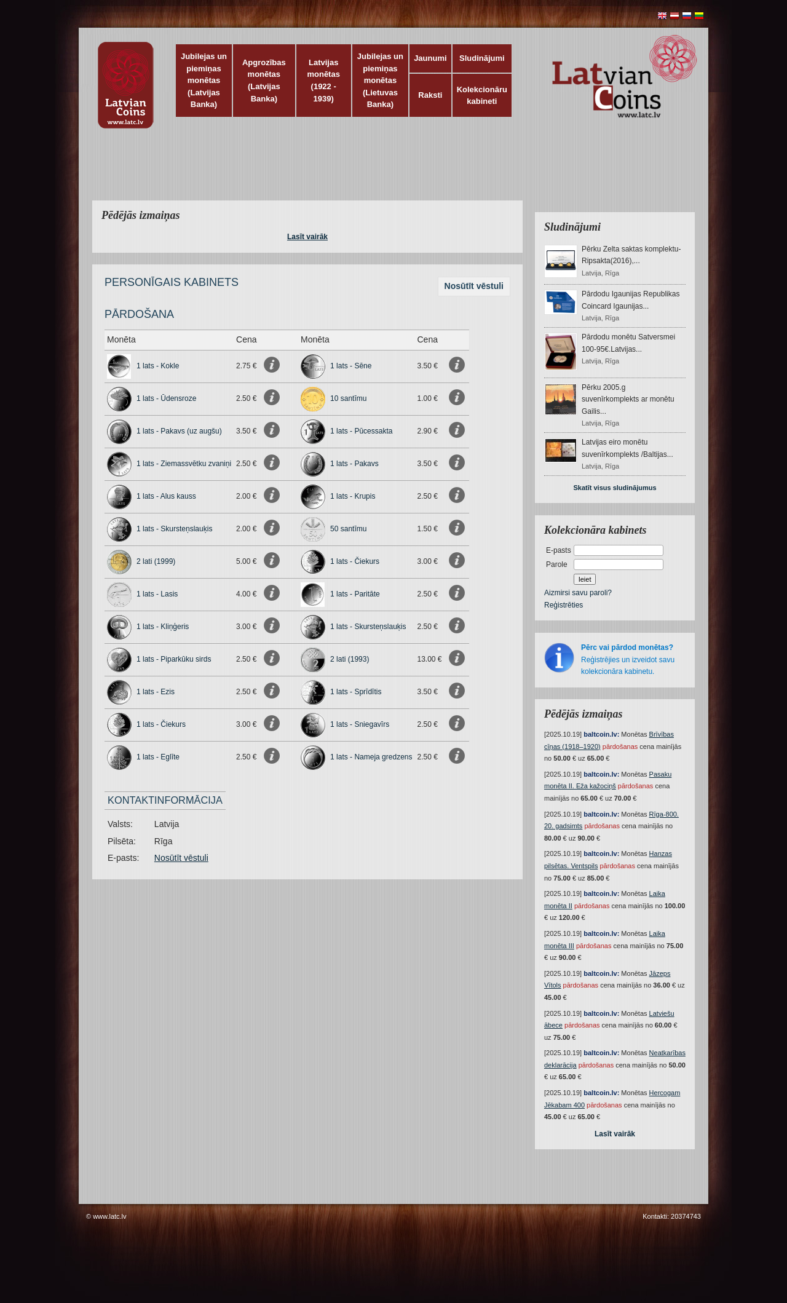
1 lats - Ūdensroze (166, 398)
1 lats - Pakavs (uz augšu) (179, 431)
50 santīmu (348, 529)
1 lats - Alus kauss (166, 496)
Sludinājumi (482, 58)
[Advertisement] (390, 172)
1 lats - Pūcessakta (361, 431)
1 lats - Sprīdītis (355, 691)
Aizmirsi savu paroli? (578, 592)
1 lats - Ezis (155, 691)
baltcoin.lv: (601, 734)
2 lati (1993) (349, 659)
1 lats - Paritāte (355, 594)
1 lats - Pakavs (354, 463)
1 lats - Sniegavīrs (359, 724)
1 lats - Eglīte (158, 757)
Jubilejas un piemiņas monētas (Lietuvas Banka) (380, 80)
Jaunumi (430, 58)
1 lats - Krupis (352, 496)
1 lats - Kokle (157, 366)
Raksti (430, 95)
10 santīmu (348, 398)
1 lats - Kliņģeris (162, 626)
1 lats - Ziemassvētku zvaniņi (183, 463)
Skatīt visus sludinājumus (614, 487)
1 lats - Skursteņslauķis (174, 529)
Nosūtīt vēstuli (474, 286)
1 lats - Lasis (157, 594)
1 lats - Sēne (350, 366)
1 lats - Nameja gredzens (371, 757)
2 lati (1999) (155, 561)
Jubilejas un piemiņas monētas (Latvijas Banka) (204, 80)
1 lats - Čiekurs (354, 561)
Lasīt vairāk (307, 236)
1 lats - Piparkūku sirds (173, 659)
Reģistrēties (563, 605)
